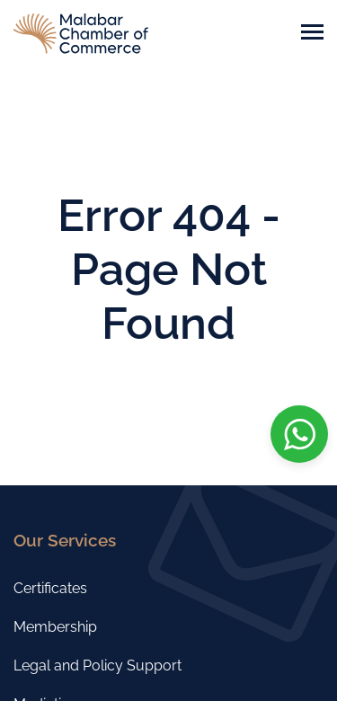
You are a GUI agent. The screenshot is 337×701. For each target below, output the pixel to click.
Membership (55, 626)
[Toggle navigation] (312, 34)
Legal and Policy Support (97, 665)
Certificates (50, 588)
